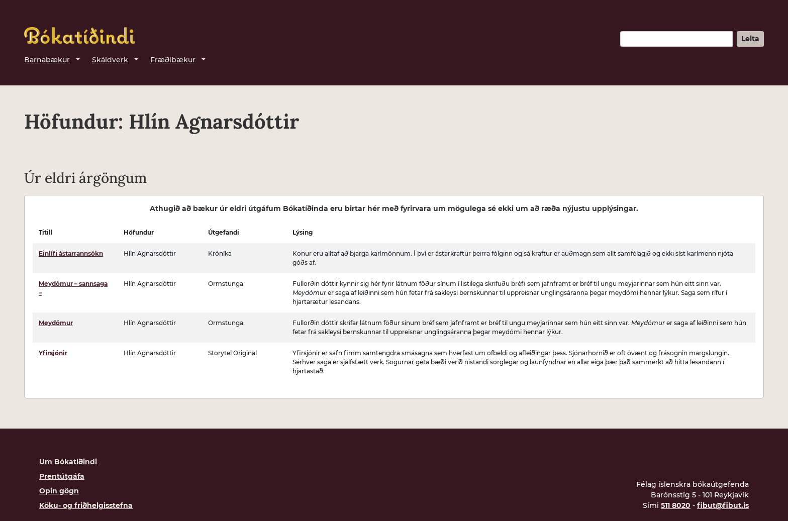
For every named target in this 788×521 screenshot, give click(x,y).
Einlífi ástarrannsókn (71, 253)
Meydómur (56, 323)
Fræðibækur (172, 59)
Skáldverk (110, 59)
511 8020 (676, 505)
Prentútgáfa (61, 476)
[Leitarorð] (676, 39)
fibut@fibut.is (723, 505)
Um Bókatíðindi (68, 461)
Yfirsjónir (53, 353)
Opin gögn (59, 490)
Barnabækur (47, 59)
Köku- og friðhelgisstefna (86, 505)
